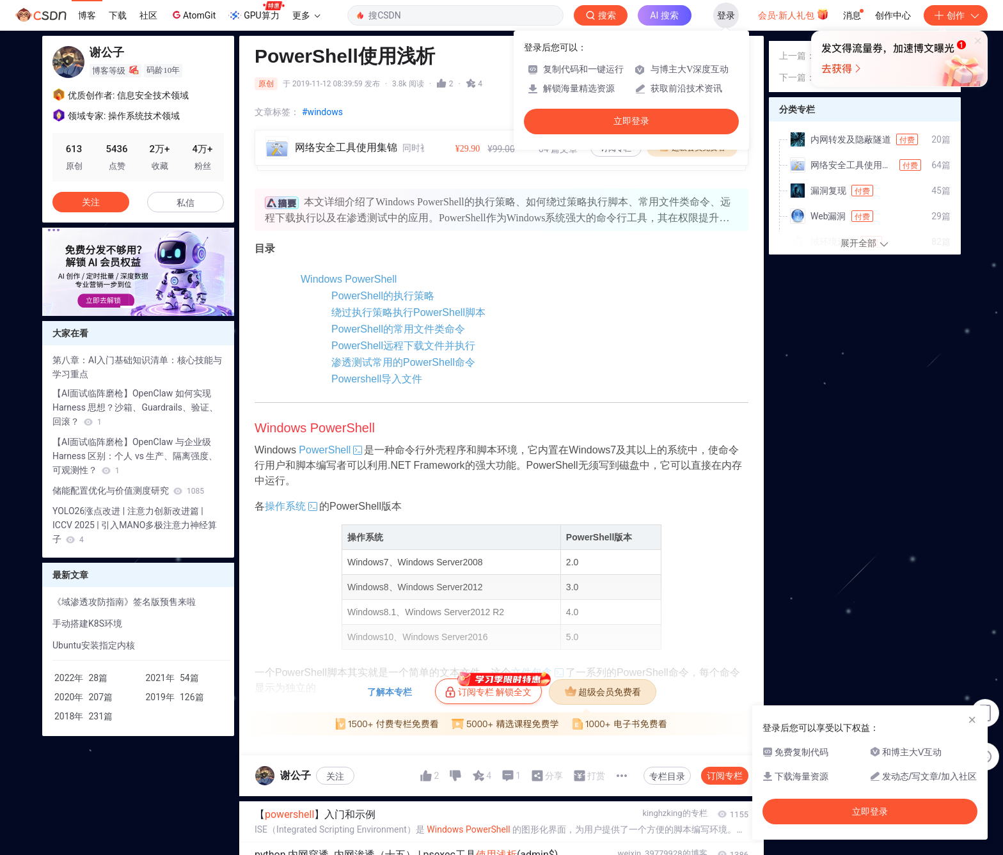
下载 (118, 15)
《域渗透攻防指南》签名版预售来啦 (124, 602)
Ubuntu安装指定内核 (93, 645)
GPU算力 (256, 11)
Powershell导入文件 (353, 432)
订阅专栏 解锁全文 (493, 741)
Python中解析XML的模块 (865, 119)
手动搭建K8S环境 (87, 623)
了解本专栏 (389, 746)
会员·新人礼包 (793, 14)
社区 (148, 15)
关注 (335, 830)
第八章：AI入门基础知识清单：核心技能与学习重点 (137, 367)
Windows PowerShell (328, 279)
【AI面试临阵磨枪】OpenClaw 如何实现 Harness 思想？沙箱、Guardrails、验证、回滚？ (135, 407)
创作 (956, 15)
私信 (185, 203)
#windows (322, 112)
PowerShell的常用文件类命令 (372, 355)
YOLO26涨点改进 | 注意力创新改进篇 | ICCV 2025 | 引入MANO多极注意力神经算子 (134, 525)
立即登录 (631, 121)
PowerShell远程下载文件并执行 (378, 381)
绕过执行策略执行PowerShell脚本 (383, 330)
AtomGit (193, 15)
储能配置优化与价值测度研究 (128, 490)
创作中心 (893, 15)
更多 (306, 15)
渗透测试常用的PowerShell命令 (378, 407)
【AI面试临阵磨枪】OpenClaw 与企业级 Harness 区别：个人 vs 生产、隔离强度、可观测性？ (134, 456)
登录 (726, 15)
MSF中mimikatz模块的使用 (869, 98)
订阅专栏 (725, 829)
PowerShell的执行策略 (357, 304)
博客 (87, 15)
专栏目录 (667, 830)
